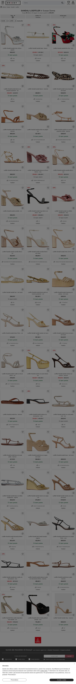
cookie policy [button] (43, 670)
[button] (74, 664)
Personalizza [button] (14, 680)
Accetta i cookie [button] (61, 680)
